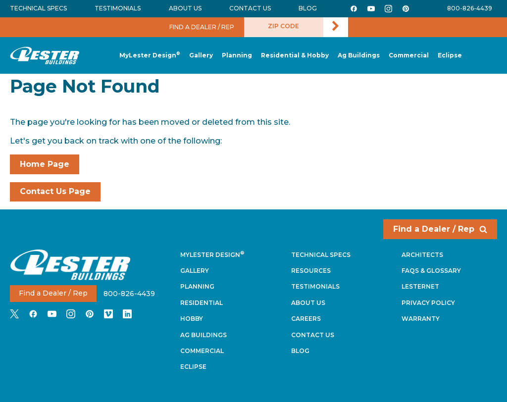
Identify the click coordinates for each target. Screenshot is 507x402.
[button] (236, 56)
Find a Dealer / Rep (440, 229)
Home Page (44, 164)
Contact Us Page (55, 191)
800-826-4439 (469, 8)
